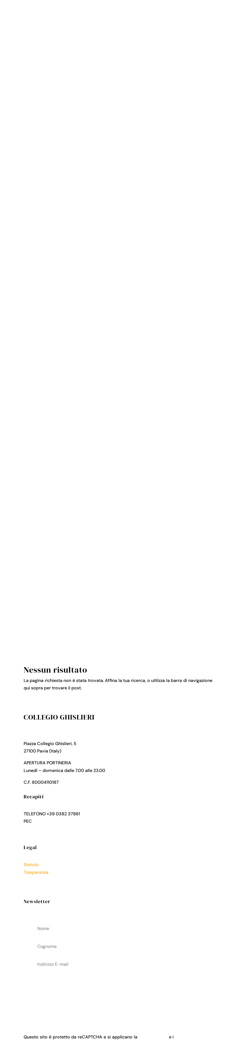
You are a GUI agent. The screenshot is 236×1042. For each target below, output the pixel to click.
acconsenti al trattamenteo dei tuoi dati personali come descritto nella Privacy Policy (118, 992)
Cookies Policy (39, 887)
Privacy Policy (38, 880)
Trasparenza (36, 872)
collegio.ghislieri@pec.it (57, 821)
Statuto (31, 864)
